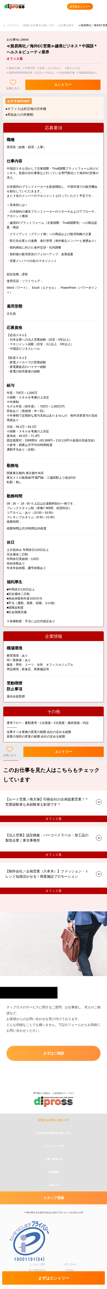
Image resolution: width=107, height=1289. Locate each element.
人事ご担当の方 (54, 1181)
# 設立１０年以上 (44, 72)
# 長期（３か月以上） (50, 68)
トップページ (11, 25)
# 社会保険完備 (66, 72)
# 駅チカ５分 (72, 68)
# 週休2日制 (13, 68)
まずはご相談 (53, 1055)
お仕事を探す (66, 25)
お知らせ (53, 1207)
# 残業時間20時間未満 (19, 72)
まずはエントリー (80, 6)
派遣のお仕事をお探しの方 (38, 25)
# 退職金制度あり (87, 72)
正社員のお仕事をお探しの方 (53, 1155)
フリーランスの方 (53, 1168)
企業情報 (53, 1194)
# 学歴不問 (28, 68)
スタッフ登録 (53, 1220)
